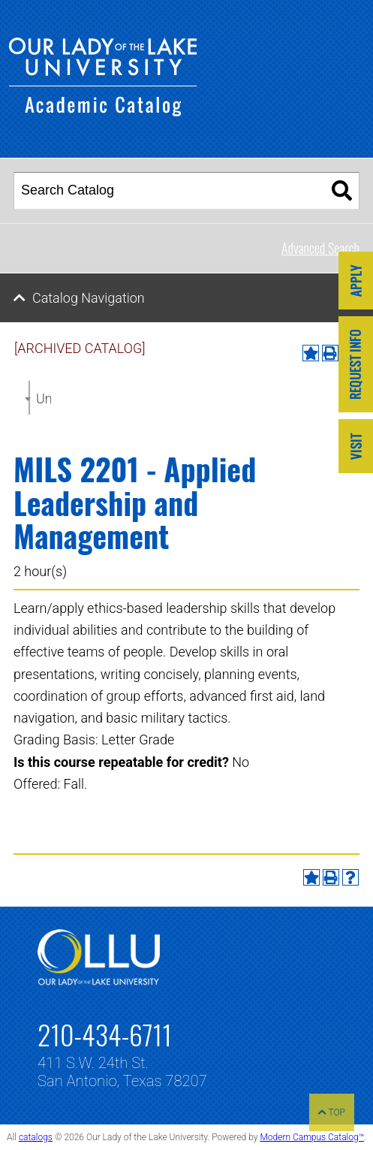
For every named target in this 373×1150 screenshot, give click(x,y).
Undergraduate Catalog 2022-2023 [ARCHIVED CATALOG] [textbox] (43, 398)
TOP (331, 1112)
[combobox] (29, 398)
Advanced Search (320, 248)
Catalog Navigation (88, 298)
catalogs (36, 1137)
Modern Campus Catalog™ (312, 1137)
